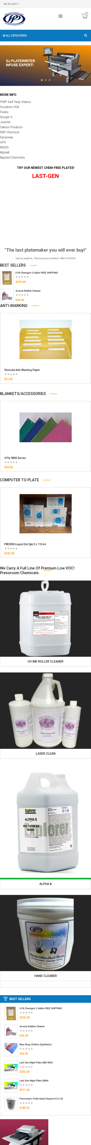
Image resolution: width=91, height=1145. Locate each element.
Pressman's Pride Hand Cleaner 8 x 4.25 (41, 1098)
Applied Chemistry (12, 157)
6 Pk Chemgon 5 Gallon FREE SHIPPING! (36, 272)
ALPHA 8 (45, 884)
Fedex (4, 112)
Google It (6, 117)
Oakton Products (11, 127)
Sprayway (6, 137)
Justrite (5, 122)
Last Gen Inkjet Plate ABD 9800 (36, 1062)
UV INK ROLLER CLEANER (45, 661)
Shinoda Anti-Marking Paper (22, 369)
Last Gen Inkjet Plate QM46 (34, 1080)
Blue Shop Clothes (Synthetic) (36, 1044)
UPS (3, 142)
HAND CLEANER (45, 976)
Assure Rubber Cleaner (28, 291)
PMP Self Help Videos (15, 102)
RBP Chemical (9, 132)
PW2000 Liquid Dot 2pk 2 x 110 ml (25, 544)
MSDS (4, 147)
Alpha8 (4, 152)
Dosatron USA (9, 107)
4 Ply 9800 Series (15, 458)
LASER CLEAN (45, 753)
